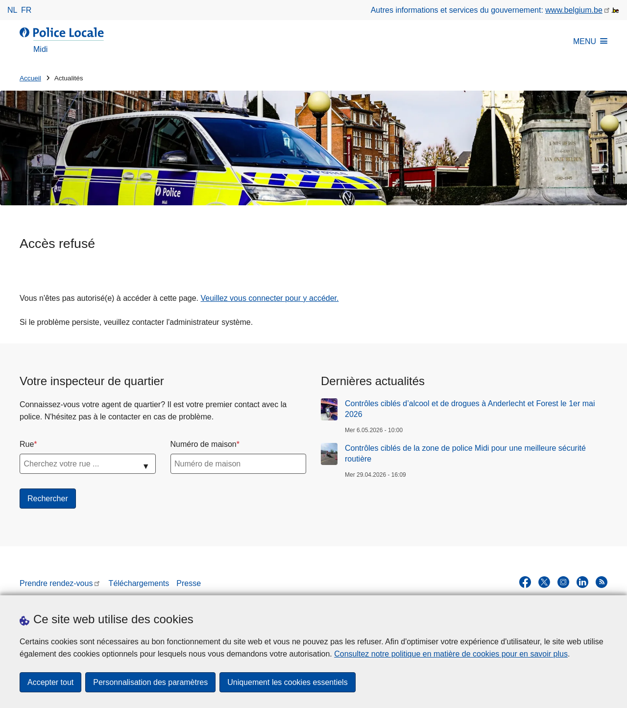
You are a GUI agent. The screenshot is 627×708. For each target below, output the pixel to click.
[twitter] (544, 582)
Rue (27, 444)
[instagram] (563, 582)
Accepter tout (50, 682)
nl (12, 10)
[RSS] (601, 582)
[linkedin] (582, 582)
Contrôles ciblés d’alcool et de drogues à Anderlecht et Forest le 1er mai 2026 (470, 408)
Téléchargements (139, 583)
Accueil (30, 78)
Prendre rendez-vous (56, 583)
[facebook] (525, 582)
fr (26, 10)
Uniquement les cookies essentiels (287, 682)
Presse (188, 583)
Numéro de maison (203, 444)
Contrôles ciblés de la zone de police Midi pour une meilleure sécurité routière (465, 453)
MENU (590, 41)
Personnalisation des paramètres (150, 682)
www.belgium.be (574, 10)
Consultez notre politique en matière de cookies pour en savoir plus (451, 654)
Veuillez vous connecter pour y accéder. (270, 298)
